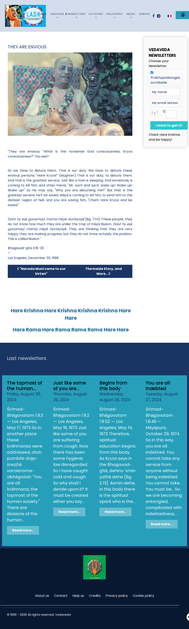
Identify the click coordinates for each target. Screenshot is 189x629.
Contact (61, 595)
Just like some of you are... (69, 386)
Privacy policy (117, 595)
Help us (78, 595)
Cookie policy (143, 595)
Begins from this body (113, 386)
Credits (95, 595)
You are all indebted (158, 386)
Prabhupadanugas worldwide (165, 80)
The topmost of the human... (24, 386)
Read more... (23, 530)
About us (42, 595)
